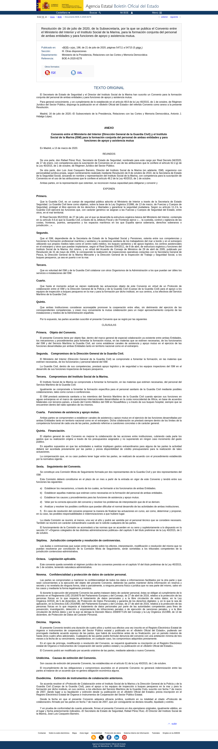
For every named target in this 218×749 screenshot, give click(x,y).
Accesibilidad (96, 733)
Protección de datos (113, 733)
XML (79, 72)
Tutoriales (156, 733)
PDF (53, 72)
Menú (157, 13)
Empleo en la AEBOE (171, 733)
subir (174, 723)
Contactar (42, 733)
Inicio (52, 17)
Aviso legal (84, 733)
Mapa (74, 733)
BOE (60, 17)
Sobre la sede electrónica (59, 733)
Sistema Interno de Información (136, 733)
